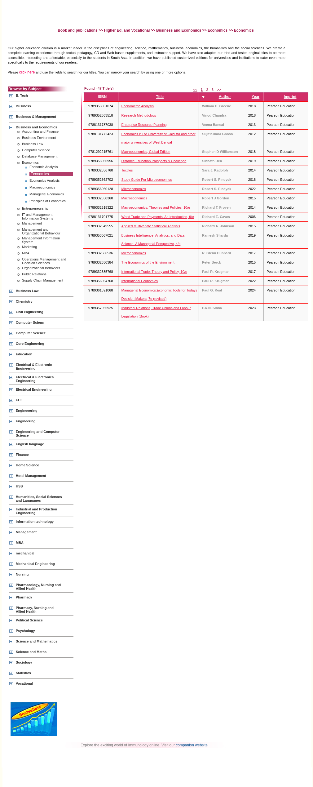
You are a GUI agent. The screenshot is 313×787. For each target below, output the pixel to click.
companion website (192, 745)
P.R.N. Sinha (212, 308)
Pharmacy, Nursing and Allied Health (35, 609)
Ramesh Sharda (215, 235)
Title (160, 97)
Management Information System (41, 240)
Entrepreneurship (35, 208)
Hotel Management (31, 476)
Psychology (25, 631)
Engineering (26, 421)
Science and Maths (31, 652)
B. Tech (22, 95)
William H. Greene (216, 106)
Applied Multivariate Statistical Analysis (150, 226)
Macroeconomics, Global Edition (145, 151)
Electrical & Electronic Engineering (34, 366)
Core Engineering (30, 343)
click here (27, 72)
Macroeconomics (42, 187)
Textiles (127, 170)
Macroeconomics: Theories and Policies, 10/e (155, 207)
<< (195, 89)
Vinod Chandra (214, 115)
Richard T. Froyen (216, 207)
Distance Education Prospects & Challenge (154, 161)
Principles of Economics (47, 201)
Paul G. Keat (212, 290)
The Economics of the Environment (147, 262)
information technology (35, 521)
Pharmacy (24, 597)
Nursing (22, 574)
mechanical (25, 553)
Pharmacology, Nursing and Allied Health (38, 586)
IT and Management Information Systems (37, 216)
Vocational (24, 683)
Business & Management (36, 116)
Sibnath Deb (212, 161)
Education (24, 354)
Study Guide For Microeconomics (146, 179)
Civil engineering (29, 312)
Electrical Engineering (34, 389)
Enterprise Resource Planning (144, 125)
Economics (217, 30)
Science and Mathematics (36, 641)
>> (219, 89)
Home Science (27, 465)
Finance (22, 454)
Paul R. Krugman (216, 271)
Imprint (290, 97)
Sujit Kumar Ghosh (217, 134)
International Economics (139, 281)
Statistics (23, 673)
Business (23, 106)
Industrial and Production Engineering (36, 511)
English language (30, 444)
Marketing (29, 247)
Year (255, 97)
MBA (25, 253)
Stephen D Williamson (220, 151)
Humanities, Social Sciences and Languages (39, 498)
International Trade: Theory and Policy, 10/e (154, 271)
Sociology (24, 662)
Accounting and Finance (40, 131)
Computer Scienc (30, 322)
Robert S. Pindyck (216, 179)
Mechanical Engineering (35, 564)
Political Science (29, 620)
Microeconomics (133, 189)
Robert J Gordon (215, 198)
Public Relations (34, 274)
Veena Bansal (213, 125)
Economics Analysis (44, 180)
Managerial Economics (46, 194)
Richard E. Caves (216, 217)
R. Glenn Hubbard (216, 253)
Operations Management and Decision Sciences (44, 261)
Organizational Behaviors (41, 268)
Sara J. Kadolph (215, 170)
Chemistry (24, 301)
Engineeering (26, 410)
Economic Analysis (43, 167)
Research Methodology (138, 115)
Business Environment (39, 138)
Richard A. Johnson (218, 226)
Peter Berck (211, 262)
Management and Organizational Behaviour (41, 231)
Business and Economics (178, 30)
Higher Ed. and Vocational (127, 30)
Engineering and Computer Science (38, 433)
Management (32, 223)
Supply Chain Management (42, 280)
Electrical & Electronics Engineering (35, 379)
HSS (19, 486)
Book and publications (78, 30)
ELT (19, 400)
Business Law (32, 144)
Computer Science (36, 150)
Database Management (39, 156)
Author (225, 97)
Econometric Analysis (137, 106)
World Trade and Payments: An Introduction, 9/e (157, 217)
